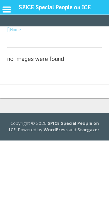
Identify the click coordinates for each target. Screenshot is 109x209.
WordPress (56, 129)
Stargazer (88, 129)
